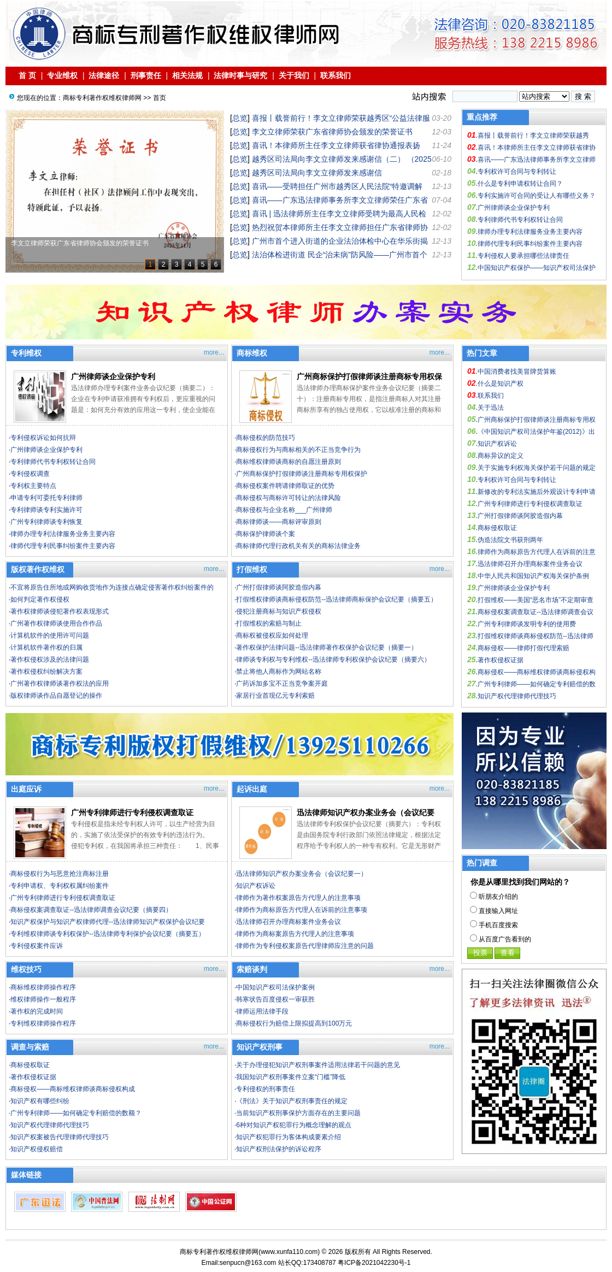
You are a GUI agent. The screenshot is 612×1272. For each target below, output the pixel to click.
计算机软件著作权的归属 (46, 647)
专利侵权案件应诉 (36, 946)
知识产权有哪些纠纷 (39, 1101)
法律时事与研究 (240, 75)
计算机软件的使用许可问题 (49, 635)
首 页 (27, 75)
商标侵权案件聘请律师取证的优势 (285, 486)
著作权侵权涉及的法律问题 (49, 659)
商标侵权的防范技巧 (265, 437)
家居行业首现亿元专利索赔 (275, 695)
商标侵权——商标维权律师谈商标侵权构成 (72, 1089)
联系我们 (335, 75)
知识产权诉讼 (255, 886)
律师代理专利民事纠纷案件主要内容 (530, 244)
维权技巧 (26, 969)
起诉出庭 (252, 789)
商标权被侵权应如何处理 (272, 635)
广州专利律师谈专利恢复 (46, 522)
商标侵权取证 (30, 1065)
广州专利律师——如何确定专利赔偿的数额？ (76, 1113)
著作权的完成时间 (36, 1011)
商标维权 (252, 353)
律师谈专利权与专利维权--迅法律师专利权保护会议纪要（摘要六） (333, 659)
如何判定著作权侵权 (39, 599)
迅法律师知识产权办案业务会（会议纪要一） (301, 874)
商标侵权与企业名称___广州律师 (284, 510)
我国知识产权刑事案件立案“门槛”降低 (290, 1077)
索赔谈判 (252, 969)
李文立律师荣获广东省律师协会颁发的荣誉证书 (332, 131)
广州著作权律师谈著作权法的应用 (59, 683)
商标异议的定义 (500, 456)
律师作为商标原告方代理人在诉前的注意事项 (301, 910)
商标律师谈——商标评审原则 (278, 522)
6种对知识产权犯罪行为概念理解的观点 (293, 1125)
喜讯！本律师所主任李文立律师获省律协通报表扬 (336, 145)
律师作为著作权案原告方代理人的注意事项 (298, 898)
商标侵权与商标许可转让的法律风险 (288, 498)
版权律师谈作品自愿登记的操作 (56, 695)
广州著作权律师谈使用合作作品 (56, 623)
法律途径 (104, 75)
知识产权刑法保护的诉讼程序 (278, 1149)
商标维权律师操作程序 (43, 987)
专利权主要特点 (33, 486)
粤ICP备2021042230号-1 (374, 1263)
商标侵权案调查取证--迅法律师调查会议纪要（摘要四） (91, 910)
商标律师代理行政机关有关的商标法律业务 (298, 546)
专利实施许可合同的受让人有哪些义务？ (537, 195)
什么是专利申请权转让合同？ (520, 183)
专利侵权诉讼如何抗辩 (43, 437)
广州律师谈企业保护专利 (514, 207)
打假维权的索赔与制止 (269, 623)
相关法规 (187, 75)
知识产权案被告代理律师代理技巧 (59, 1137)
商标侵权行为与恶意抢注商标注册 (59, 874)
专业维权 (62, 75)
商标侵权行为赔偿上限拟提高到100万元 (294, 1023)
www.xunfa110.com (289, 1252)
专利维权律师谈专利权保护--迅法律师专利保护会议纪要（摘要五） (107, 934)
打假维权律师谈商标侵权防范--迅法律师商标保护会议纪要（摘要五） (336, 599)
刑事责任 (145, 75)
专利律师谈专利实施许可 (46, 510)
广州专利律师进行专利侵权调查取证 (132, 812)
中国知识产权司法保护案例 (275, 987)
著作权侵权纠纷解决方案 (46, 671)
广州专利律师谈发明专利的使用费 (527, 624)
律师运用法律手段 (262, 1011)
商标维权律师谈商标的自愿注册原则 (288, 462)
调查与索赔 (30, 1047)
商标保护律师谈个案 (265, 534)
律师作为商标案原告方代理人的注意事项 (295, 934)
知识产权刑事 (260, 1047)
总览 (240, 118)
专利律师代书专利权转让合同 (520, 219)
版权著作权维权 (37, 569)
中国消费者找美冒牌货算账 (517, 371)
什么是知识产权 (500, 383)
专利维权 (26, 353)
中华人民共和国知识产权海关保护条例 (533, 576)
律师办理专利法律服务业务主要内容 (530, 231)
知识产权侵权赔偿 (36, 1149)
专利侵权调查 (30, 474)
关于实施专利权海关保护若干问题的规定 (537, 468)
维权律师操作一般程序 (43, 999)
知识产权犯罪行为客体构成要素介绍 (288, 1137)
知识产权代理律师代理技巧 (49, 1125)
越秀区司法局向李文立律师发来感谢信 (317, 172)
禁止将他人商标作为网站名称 (278, 671)
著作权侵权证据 (33, 1077)
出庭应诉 (26, 789)
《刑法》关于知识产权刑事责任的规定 (292, 1101)
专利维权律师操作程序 (43, 1023)
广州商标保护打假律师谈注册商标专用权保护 (301, 474)
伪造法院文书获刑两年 (510, 540)
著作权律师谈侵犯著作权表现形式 (59, 611)
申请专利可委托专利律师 (46, 498)
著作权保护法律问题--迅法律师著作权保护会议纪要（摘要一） (326, 647)
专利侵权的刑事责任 (265, 1089)
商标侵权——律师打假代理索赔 (523, 648)
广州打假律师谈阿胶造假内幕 (278, 587)
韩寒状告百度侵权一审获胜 (275, 999)
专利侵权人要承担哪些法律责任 (523, 256)
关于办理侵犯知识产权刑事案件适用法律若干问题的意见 (318, 1065)
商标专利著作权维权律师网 (102, 98)
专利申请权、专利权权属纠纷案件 (59, 886)
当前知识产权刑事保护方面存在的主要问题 (298, 1113)
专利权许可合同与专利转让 (517, 171)
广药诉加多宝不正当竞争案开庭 (282, 683)
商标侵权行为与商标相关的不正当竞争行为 (298, 450)
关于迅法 (491, 407)
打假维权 (252, 569)
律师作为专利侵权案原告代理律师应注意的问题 (305, 946)
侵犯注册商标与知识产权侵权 (278, 611)
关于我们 (293, 75)
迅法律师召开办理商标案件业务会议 (288, 922)
